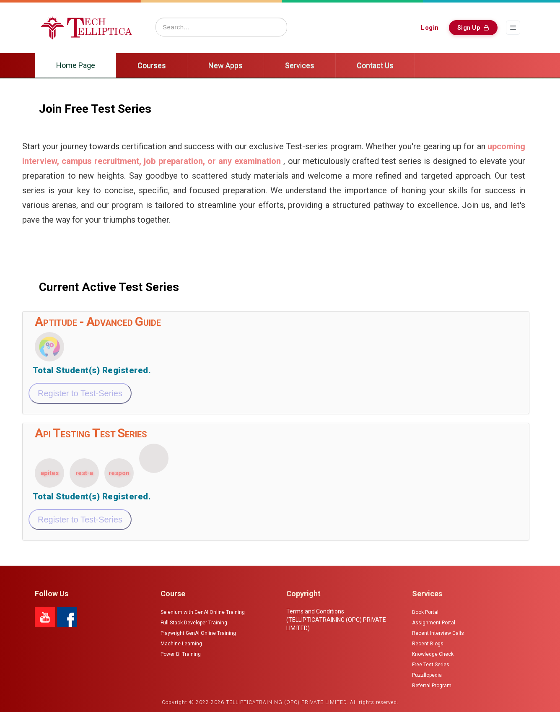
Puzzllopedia (427, 675)
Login (430, 27)
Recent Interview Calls (438, 633)
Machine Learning (181, 644)
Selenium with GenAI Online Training (203, 612)
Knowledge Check (433, 654)
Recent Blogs (427, 644)
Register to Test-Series (80, 393)
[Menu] (513, 28)
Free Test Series (430, 665)
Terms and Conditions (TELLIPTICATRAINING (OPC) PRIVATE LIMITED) (336, 619)
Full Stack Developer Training (194, 623)
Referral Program (431, 686)
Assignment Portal (433, 623)
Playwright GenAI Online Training (198, 633)
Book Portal (425, 612)
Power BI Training (181, 654)
